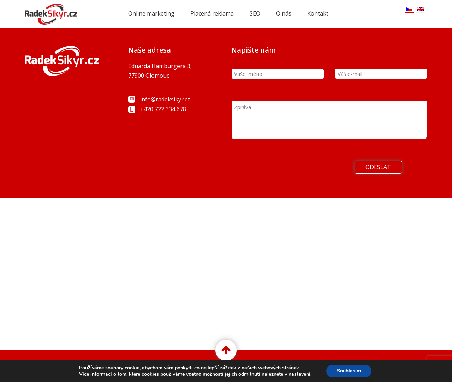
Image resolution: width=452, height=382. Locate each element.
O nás (283, 13)
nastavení (299, 374)
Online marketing (151, 13)
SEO (255, 13)
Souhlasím (349, 371)
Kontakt (317, 13)
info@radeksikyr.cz (165, 99)
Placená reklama (212, 13)
